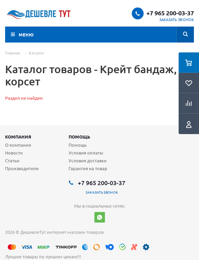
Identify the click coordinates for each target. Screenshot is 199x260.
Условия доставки (88, 160)
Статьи (12, 160)
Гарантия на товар (88, 168)
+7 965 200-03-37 (170, 13)
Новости (14, 153)
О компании (18, 145)
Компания (18, 137)
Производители (22, 168)
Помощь (79, 137)
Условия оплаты (86, 153)
